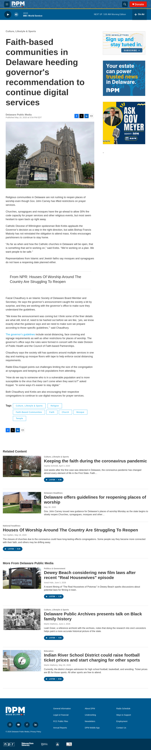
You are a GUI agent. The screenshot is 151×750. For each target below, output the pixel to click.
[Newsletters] (124, 43)
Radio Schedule (123, 709)
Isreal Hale (48, 582)
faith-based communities (29, 412)
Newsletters (90, 721)
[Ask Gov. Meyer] (124, 123)
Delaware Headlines (53, 493)
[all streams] (139, 14)
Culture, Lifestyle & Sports (21, 31)
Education (49, 651)
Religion (55, 406)
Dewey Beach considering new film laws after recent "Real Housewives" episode (90, 575)
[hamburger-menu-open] (7, 4)
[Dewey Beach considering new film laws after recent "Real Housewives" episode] (22, 578)
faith (51, 412)
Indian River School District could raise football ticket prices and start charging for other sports (92, 657)
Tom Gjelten (8, 535)
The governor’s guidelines (20, 334)
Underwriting (90, 715)
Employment (121, 721)
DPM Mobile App (92, 728)
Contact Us (121, 728)
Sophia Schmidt (51, 466)
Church (65, 412)
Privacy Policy (35, 732)
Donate (139, 4)
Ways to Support (123, 715)
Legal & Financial (60, 715)
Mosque (80, 412)
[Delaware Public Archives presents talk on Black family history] (22, 619)
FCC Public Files (60, 721)
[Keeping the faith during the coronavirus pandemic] (22, 466)
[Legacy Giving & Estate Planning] (124, 78)
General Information (62, 709)
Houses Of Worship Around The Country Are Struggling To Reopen (70, 530)
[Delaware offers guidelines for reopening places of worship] (22, 502)
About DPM (90, 709)
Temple (19, 418)
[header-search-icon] (125, 4)
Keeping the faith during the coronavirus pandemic (95, 461)
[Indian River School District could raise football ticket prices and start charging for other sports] (22, 660)
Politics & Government (54, 568)
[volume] (16, 14)
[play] (8, 14)
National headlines (11, 526)
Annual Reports (60, 728)
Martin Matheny (51, 624)
